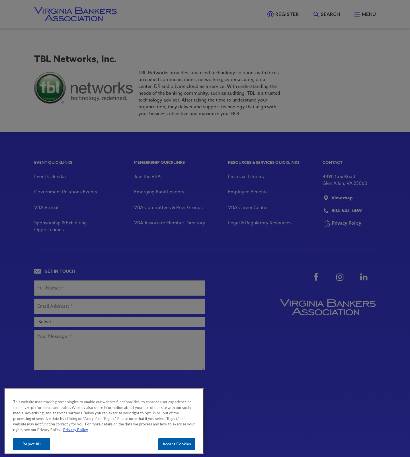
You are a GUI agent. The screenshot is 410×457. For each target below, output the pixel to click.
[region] (104, 421)
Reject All (31, 444)
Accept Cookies (177, 444)
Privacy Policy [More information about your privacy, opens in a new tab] (75, 429)
